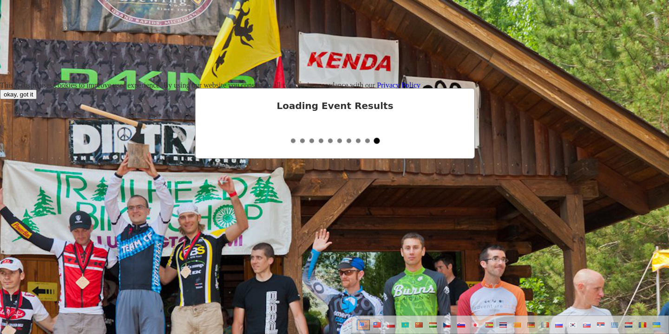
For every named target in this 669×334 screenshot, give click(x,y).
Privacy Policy (398, 85)
